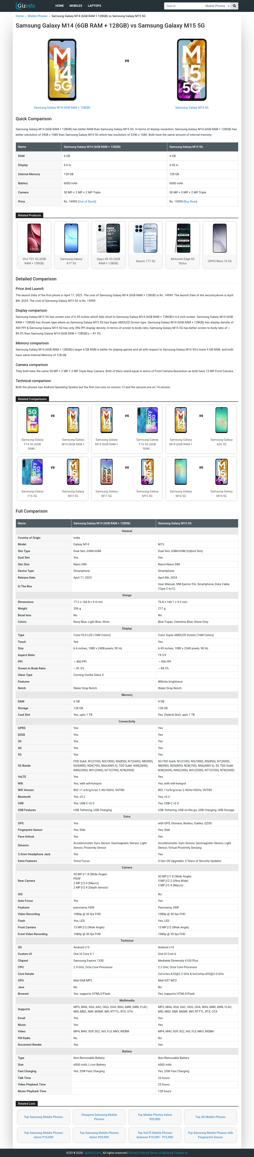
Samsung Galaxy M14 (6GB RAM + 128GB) (62, 107)
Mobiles (76, 6)
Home (59, 6)
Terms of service (160, 1153)
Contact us (180, 1153)
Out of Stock (87, 201)
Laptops (94, 6)
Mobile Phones (37, 16)
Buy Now (190, 201)
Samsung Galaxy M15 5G (192, 107)
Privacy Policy (138, 1153)
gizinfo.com (93, 1153)
